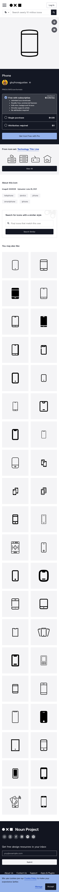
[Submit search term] (54, 12)
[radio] (29, 104)
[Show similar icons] (54, 30)
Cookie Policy (30, 878)
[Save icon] (54, 22)
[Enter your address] (29, 853)
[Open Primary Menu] (4, 5)
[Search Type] (6, 12)
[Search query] (29, 223)
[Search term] (31, 12)
